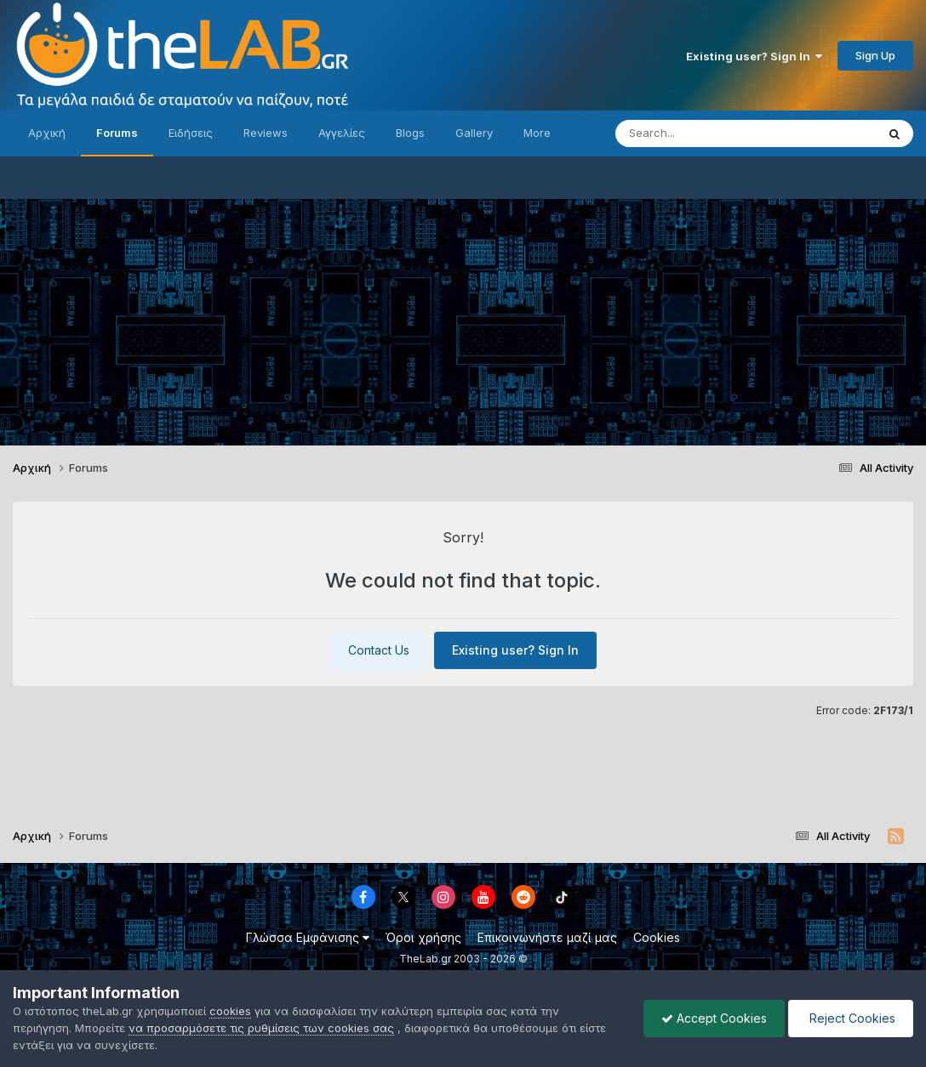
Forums (117, 132)
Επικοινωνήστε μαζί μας (547, 937)
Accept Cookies (714, 1018)
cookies (230, 1011)
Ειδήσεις (191, 132)
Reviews (265, 132)
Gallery (474, 132)
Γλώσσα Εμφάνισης (307, 937)
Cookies (656, 937)
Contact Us (378, 650)
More (537, 132)
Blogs (410, 132)
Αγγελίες (341, 132)
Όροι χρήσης (423, 937)
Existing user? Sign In (754, 56)
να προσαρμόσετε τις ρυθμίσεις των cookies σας (261, 1028)
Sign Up (875, 55)
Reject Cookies (850, 1018)
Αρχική (47, 132)
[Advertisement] (463, 318)
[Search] (711, 133)
